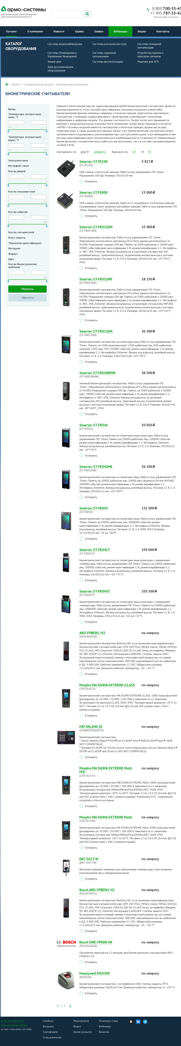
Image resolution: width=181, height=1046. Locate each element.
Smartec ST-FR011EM (108, 333)
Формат (13, 253)
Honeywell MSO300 (108, 975)
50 (149, 152)
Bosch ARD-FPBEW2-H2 (108, 892)
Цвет (11, 259)
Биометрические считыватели (72, 84)
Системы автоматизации (107, 61)
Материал (14, 248)
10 (134, 152)
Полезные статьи (108, 1020)
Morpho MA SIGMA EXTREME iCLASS (108, 687)
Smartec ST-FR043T (108, 593)
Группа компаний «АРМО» (14, 1025)
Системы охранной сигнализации (104, 54)
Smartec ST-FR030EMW (108, 375)
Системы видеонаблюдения (65, 44)
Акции (142, 31)
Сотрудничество (52, 1037)
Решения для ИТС (148, 61)
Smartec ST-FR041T (108, 551)
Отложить (91, 181)
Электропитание (18, 160)
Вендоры (48, 1026)
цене (83, 152)
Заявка (98, 31)
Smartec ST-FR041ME (108, 468)
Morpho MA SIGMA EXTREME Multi (108, 819)
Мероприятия (81, 1020)
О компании (35, 31)
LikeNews (48, 1020)
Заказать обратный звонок (166, 17)
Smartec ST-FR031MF (108, 281)
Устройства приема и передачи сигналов (150, 54)
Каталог (11, 31)
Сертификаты (50, 1031)
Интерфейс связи (18, 165)
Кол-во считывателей (21, 232)
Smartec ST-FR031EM (108, 229)
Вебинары (120, 31)
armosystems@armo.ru (12, 1020)
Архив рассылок (83, 1031)
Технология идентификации (24, 243)
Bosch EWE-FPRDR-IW (108, 944)
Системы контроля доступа (109, 44)
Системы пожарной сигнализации (149, 45)
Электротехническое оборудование (60, 68)
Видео (77, 1026)
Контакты (162, 31)
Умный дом (54, 61)
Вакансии (104, 1031)
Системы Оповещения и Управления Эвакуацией (62, 54)
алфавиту (100, 152)
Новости (59, 31)
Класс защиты (16, 237)
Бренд (11, 109)
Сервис (79, 31)
